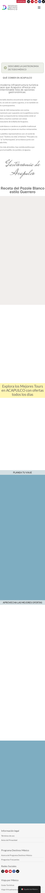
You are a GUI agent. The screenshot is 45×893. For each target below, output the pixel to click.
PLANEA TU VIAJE (22, 472)
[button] (22, 68)
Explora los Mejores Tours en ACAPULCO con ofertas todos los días (22, 390)
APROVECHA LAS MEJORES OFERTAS (22, 602)
